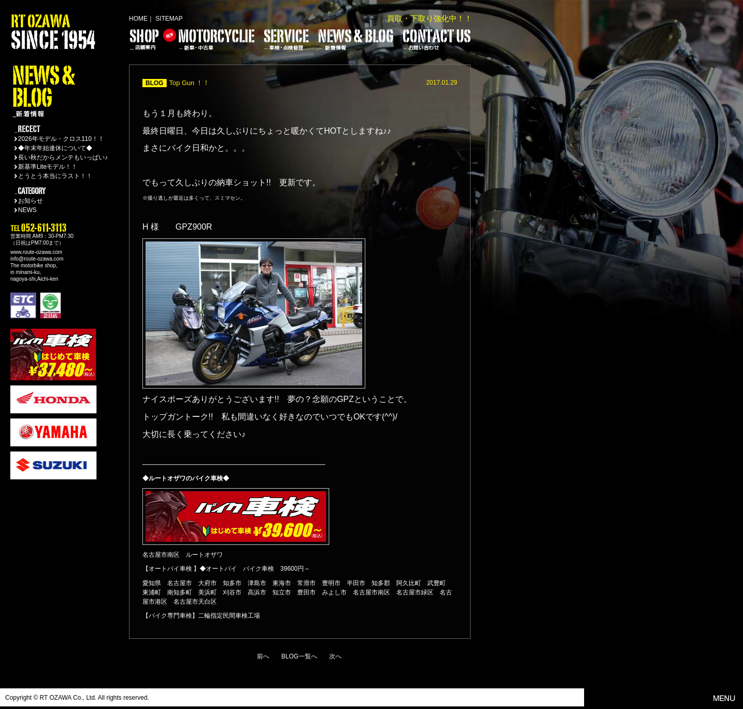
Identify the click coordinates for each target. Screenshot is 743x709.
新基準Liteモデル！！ (47, 166)
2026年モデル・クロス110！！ (61, 138)
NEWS (27, 210)
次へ (335, 656)
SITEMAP (169, 18)
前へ (263, 656)
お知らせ (30, 200)
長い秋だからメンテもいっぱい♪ (63, 157)
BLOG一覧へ (299, 656)
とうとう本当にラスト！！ (55, 176)
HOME (138, 18)
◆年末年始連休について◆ (55, 148)
